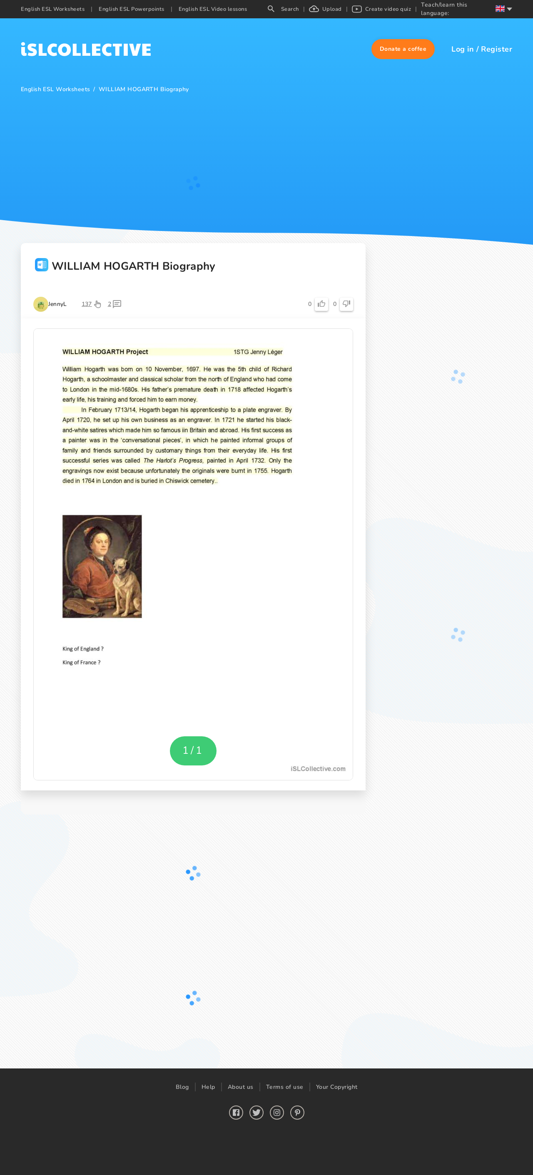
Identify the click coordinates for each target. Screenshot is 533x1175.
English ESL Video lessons (213, 9)
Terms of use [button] (285, 1087)
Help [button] (208, 1087)
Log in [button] (462, 49)
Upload (325, 9)
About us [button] (241, 1087)
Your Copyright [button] (337, 1087)
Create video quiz (381, 9)
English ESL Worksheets (53, 9)
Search (283, 9)
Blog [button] (182, 1087)
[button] (403, 49)
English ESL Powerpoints (131, 9)
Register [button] (496, 49)
